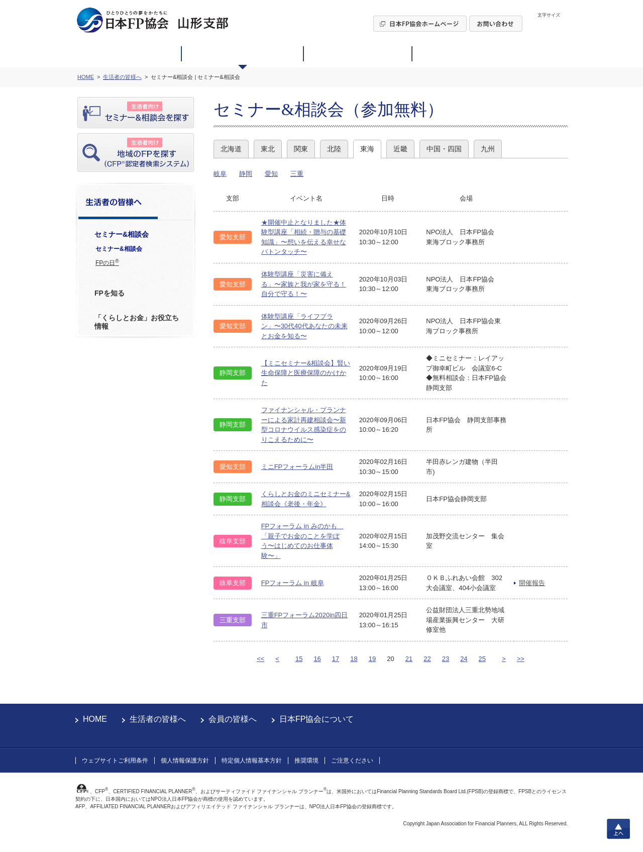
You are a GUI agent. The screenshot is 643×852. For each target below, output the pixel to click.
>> (520, 658)
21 (408, 658)
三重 (296, 173)
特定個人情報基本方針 (252, 760)
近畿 (400, 149)
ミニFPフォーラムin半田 (297, 466)
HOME (95, 719)
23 (445, 658)
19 (372, 658)
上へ (618, 828)
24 (463, 658)
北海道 (231, 149)
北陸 (334, 149)
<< (260, 658)
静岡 (245, 173)
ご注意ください (352, 760)
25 (482, 658)
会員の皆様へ (232, 719)
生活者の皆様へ (158, 719)
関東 (301, 149)
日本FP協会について (316, 719)
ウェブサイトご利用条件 (115, 760)
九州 (488, 149)
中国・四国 (444, 149)
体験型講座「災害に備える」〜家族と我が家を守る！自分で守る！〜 (303, 284)
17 (335, 658)
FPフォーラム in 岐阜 (292, 583)
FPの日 (107, 262)
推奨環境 (306, 760)
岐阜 (220, 173)
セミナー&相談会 (118, 248)
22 (427, 658)
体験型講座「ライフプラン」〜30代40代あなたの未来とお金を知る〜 (304, 326)
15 (298, 658)
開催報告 (532, 583)
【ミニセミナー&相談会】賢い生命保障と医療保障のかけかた (306, 373)
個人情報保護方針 (185, 760)
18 (353, 658)
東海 (367, 149)
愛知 (271, 173)
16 (316, 658)
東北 (268, 149)
